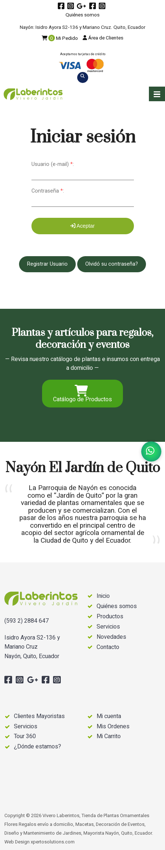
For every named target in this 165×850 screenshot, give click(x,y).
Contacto (108, 647)
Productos (110, 617)
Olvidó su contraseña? (111, 264)
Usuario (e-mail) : (52, 164)
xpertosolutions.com (53, 842)
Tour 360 (25, 736)
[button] (157, 94)
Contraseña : (47, 191)
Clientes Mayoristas (39, 716)
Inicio (103, 596)
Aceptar (82, 226)
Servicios (108, 627)
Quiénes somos (82, 15)
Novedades (111, 637)
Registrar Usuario (47, 264)
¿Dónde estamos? (37, 746)
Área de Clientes (103, 38)
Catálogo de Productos (82, 394)
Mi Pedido (60, 38)
